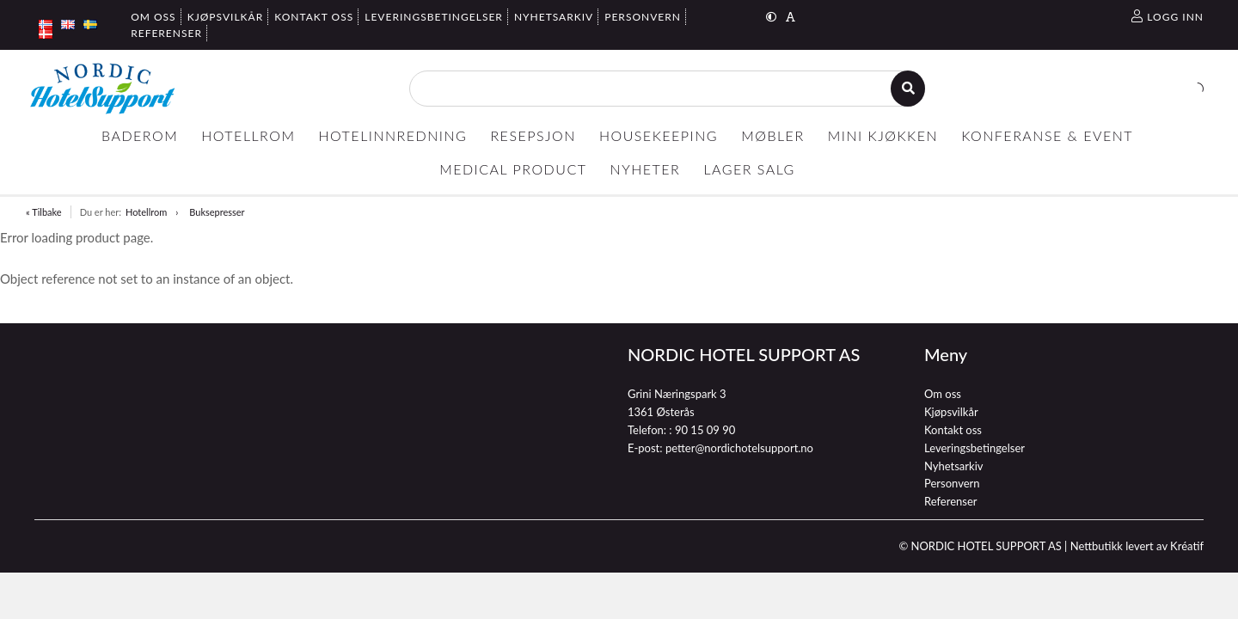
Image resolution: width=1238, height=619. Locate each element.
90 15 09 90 (705, 430)
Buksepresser (216, 212)
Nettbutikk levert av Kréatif (1137, 546)
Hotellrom (146, 212)
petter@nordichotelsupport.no (739, 448)
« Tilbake (44, 212)
